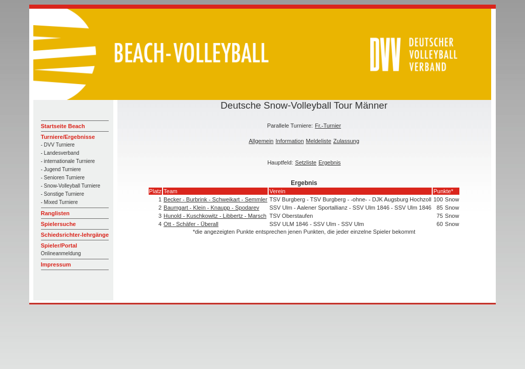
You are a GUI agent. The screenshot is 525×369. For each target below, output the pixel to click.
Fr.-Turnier (328, 125)
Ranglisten (55, 213)
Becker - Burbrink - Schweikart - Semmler (215, 199)
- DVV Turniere (58, 145)
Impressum (56, 264)
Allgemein (261, 141)
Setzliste (306, 162)
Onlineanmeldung (61, 253)
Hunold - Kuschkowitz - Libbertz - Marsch (215, 216)
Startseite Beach (63, 126)
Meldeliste (319, 141)
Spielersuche (58, 224)
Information (289, 141)
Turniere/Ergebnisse (68, 137)
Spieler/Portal (59, 245)
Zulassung (346, 141)
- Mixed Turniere (59, 202)
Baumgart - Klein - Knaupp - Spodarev (211, 207)
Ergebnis (329, 162)
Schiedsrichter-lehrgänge (75, 235)
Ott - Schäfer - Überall (191, 224)
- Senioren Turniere (63, 177)
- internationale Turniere (68, 161)
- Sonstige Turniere (63, 194)
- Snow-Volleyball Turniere (70, 186)
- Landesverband (60, 153)
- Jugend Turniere (61, 169)
